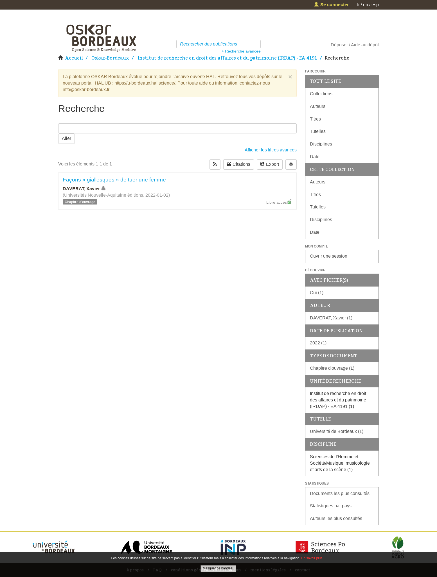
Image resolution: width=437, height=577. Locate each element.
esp (375, 4)
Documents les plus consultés (340, 493)
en (365, 4)
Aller (66, 138)
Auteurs (317, 106)
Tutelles (318, 131)
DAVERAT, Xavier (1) (331, 317)
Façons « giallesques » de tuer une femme (114, 180)
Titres (315, 119)
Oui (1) (316, 292)
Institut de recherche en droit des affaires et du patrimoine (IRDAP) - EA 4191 (227, 58)
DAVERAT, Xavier (85, 188)
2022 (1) (318, 342)
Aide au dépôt (365, 44)
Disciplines (321, 144)
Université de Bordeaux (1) (336, 431)
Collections (321, 93)
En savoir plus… (313, 558)
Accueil (74, 58)
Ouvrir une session (328, 256)
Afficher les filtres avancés (271, 149)
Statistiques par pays (331, 505)
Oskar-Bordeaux (110, 58)
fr (358, 4)
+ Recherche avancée (241, 51)
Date (314, 156)
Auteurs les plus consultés (336, 518)
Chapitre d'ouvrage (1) (332, 368)
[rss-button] (215, 164)
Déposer (339, 44)
